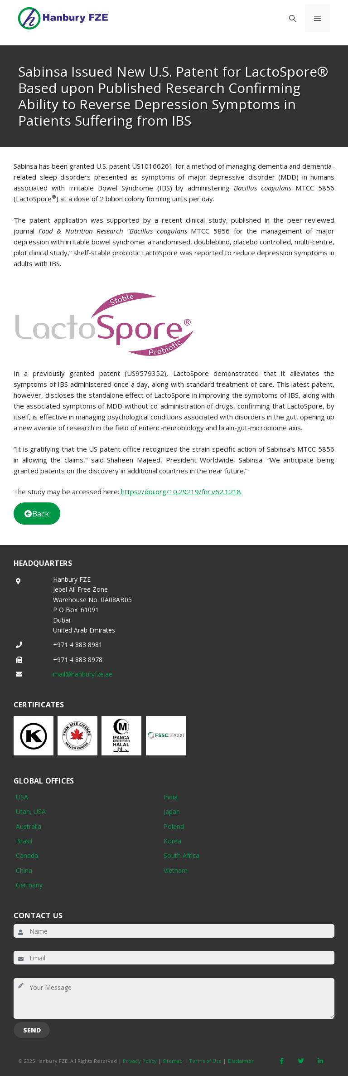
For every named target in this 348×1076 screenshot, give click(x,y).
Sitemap (173, 1060)
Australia (28, 826)
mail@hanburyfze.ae (82, 674)
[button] (292, 18)
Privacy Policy (140, 1060)
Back (36, 513)
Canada (27, 855)
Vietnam (176, 870)
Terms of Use (205, 1060)
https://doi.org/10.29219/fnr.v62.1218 (181, 491)
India (171, 797)
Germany (29, 885)
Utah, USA (31, 811)
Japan (172, 811)
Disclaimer (241, 1060)
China (24, 870)
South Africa (181, 855)
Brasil (24, 841)
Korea (172, 841)
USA (22, 797)
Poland (174, 826)
